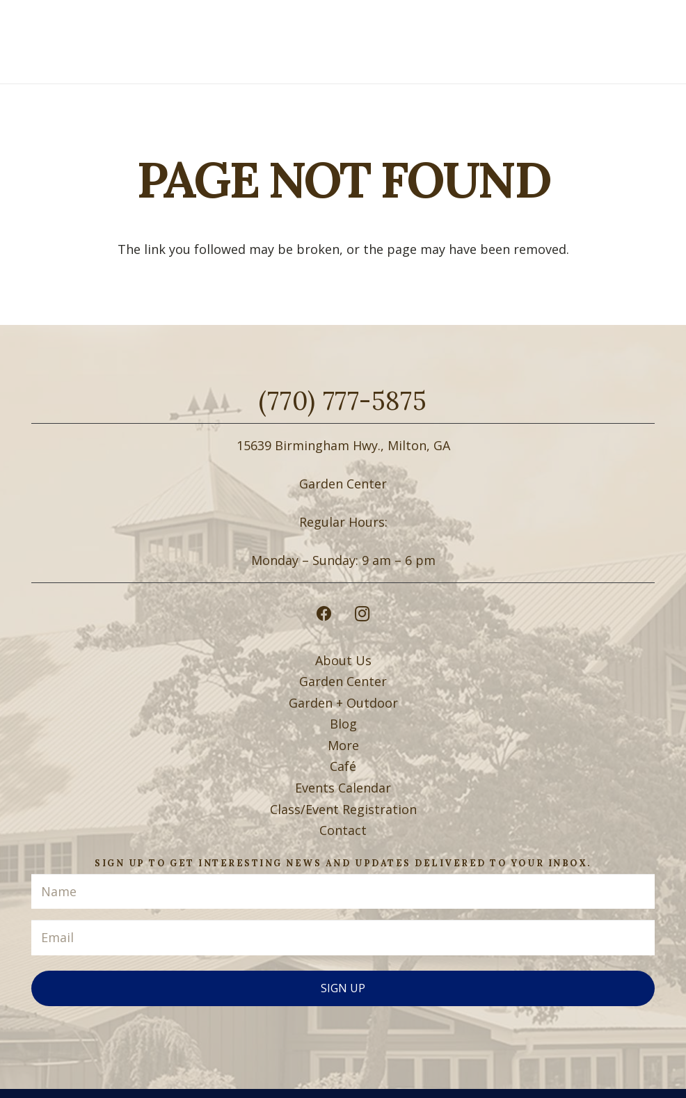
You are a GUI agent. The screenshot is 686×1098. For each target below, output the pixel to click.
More (343, 745)
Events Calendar (343, 787)
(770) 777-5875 (342, 401)
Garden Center (343, 681)
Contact (343, 830)
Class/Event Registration (343, 809)
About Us (343, 660)
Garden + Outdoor (343, 702)
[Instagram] (362, 614)
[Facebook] (324, 614)
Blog (343, 723)
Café (343, 766)
